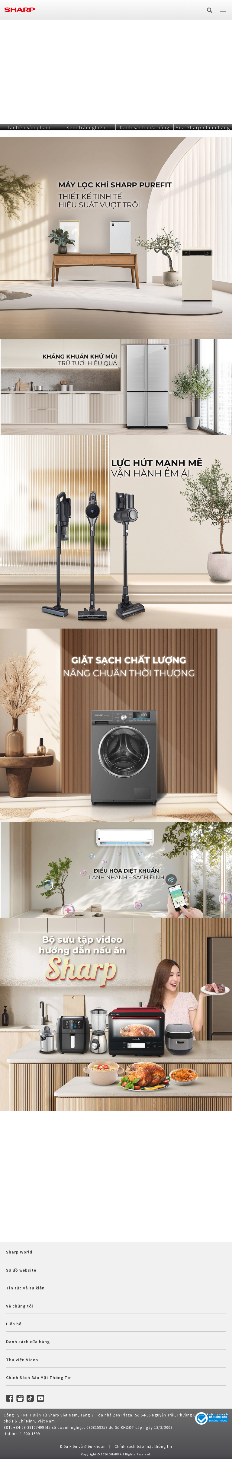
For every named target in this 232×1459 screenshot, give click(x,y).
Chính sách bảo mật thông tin (143, 1446)
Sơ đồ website (21, 1270)
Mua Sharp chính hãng (203, 127)
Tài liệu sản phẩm (29, 127)
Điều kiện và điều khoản (83, 1446)
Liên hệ (13, 1324)
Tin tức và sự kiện (25, 1288)
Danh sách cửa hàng (144, 127)
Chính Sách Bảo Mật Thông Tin (39, 1377)
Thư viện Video (22, 1359)
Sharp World (19, 1252)
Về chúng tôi (19, 1306)
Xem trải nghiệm (86, 127)
